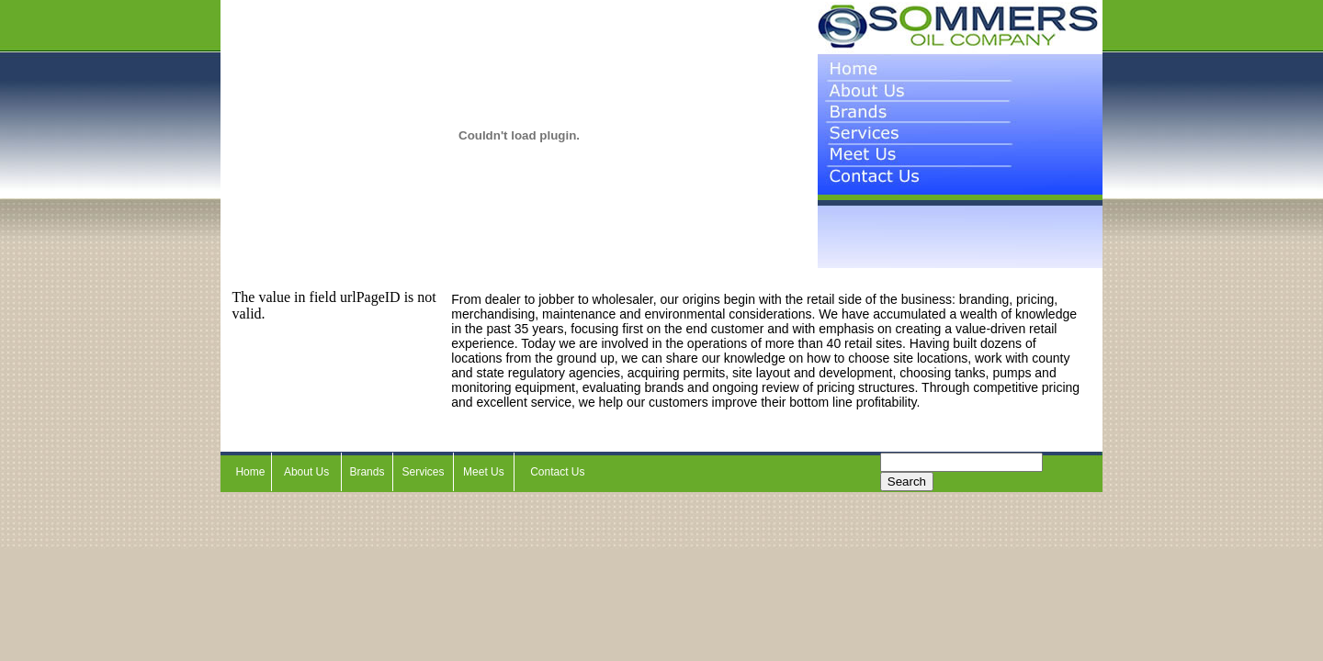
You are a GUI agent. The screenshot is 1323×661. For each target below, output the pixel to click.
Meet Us (483, 471)
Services (423, 471)
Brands (366, 471)
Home (250, 471)
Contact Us (557, 471)
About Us (306, 471)
